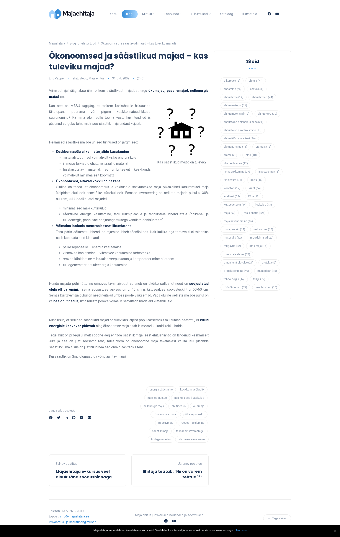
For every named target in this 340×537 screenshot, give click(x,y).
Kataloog (226, 14)
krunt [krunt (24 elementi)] (255, 188)
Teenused (171, 14)
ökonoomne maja (165, 414)
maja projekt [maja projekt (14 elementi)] (234, 229)
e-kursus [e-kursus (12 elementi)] (232, 80)
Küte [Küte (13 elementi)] (254, 196)
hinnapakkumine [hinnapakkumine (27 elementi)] (237, 171)
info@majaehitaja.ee (74, 516)
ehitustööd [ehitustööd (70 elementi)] (267, 113)
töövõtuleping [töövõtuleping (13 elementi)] (235, 287)
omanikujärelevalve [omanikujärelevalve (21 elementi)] (238, 262)
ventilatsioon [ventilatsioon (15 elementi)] (266, 287)
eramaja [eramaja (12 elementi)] (263, 146)
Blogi (129, 14)
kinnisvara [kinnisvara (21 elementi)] (233, 179)
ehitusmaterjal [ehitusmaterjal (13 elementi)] (235, 105)
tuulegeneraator (161, 439)
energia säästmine (161, 389)
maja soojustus (157, 397)
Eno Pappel (56, 78)
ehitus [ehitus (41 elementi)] (256, 89)
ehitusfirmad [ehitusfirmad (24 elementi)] (262, 97)
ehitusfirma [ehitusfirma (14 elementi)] (233, 97)
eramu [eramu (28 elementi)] (230, 154)
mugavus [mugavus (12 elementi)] (232, 245)
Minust (147, 14)
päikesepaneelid (193, 414)
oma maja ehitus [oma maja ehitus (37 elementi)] (237, 254)
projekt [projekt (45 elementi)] (269, 262)
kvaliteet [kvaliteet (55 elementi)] (232, 196)
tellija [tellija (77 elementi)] (259, 279)
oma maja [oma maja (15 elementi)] (258, 245)
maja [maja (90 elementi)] (229, 212)
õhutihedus (179, 406)
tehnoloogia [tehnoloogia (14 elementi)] (234, 279)
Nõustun (241, 530)
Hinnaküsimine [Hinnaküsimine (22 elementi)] (236, 163)
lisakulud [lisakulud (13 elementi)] (263, 204)
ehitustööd (80, 78)
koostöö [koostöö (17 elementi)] (232, 188)
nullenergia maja (154, 406)
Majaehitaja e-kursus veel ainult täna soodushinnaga (84, 474)
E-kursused (199, 14)
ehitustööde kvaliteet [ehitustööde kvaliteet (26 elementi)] (240, 138)
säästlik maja (160, 431)
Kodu (113, 14)
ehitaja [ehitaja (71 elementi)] (256, 80)
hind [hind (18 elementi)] (251, 154)
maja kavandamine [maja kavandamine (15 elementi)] (238, 221)
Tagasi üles (277, 518)
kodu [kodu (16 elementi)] (256, 179)
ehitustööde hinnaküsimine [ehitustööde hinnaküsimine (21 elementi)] (243, 122)
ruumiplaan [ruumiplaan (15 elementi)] (267, 270)
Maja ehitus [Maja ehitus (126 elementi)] (254, 212)
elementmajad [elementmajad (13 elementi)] (235, 146)
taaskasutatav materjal (190, 431)
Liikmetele (249, 14)
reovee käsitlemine (192, 422)
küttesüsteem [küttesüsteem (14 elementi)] (235, 204)
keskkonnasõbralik (192, 389)
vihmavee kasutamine (191, 439)
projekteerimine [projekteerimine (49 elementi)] (236, 270)
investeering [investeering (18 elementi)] (268, 171)
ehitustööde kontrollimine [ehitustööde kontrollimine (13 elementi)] (243, 130)
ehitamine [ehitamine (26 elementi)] (233, 89)
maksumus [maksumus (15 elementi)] (263, 229)
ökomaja (198, 406)
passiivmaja (165, 422)
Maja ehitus (97, 78)
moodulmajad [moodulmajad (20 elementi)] (261, 237)
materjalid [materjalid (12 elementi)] (233, 237)
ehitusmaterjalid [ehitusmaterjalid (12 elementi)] (236, 113)
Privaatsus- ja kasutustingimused (72, 522)
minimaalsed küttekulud (189, 397)
